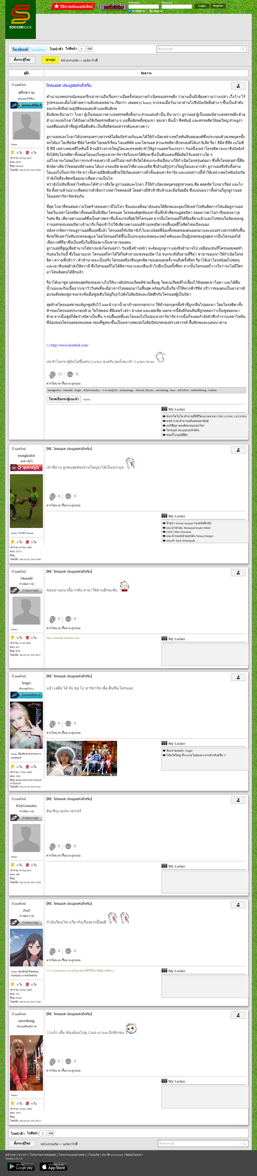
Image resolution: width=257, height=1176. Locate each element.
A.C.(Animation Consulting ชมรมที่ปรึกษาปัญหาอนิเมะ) (80, 970)
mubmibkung (199, 390)
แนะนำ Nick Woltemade (180, 540)
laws (173, 390)
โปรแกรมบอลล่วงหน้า (72, 1154)
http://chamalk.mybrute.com (63, 637)
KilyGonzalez (92, 390)
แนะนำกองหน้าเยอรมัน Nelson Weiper (189, 536)
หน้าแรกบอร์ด (69, 60)
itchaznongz (127, 390)
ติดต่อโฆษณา (134, 1154)
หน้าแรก (10, 1154)
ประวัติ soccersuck (112, 1154)
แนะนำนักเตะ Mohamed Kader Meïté (188, 527)
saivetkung (162, 390)
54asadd (68, 390)
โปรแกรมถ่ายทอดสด (43, 1154)
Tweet (86, 399)
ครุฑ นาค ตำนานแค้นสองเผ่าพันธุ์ (187, 421)
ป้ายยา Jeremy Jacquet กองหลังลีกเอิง (188, 523)
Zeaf (26, 910)
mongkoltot (55, 390)
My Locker (173, 409)
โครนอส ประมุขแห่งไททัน (182, 430)
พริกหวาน (26, 93)
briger (78, 390)
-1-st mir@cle (110, 390)
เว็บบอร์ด (93, 1154)
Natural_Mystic (145, 390)
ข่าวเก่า (23, 1154)
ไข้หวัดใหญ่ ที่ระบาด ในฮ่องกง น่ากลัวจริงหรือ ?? (196, 755)
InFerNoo (183, 390)
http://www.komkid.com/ (69, 345)
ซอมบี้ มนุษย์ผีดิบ (176, 435)
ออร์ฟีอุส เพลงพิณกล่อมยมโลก (185, 425)
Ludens (212, 390)
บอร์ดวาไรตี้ (90, 60)
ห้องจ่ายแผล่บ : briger (179, 750)
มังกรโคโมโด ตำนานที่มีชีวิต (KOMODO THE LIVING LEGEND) (206, 416)
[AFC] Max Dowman (178, 531)
